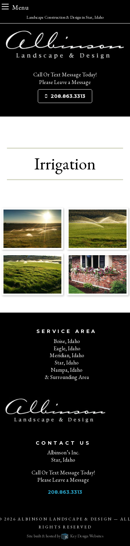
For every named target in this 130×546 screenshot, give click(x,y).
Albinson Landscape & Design (65, 519)
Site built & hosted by (65, 536)
